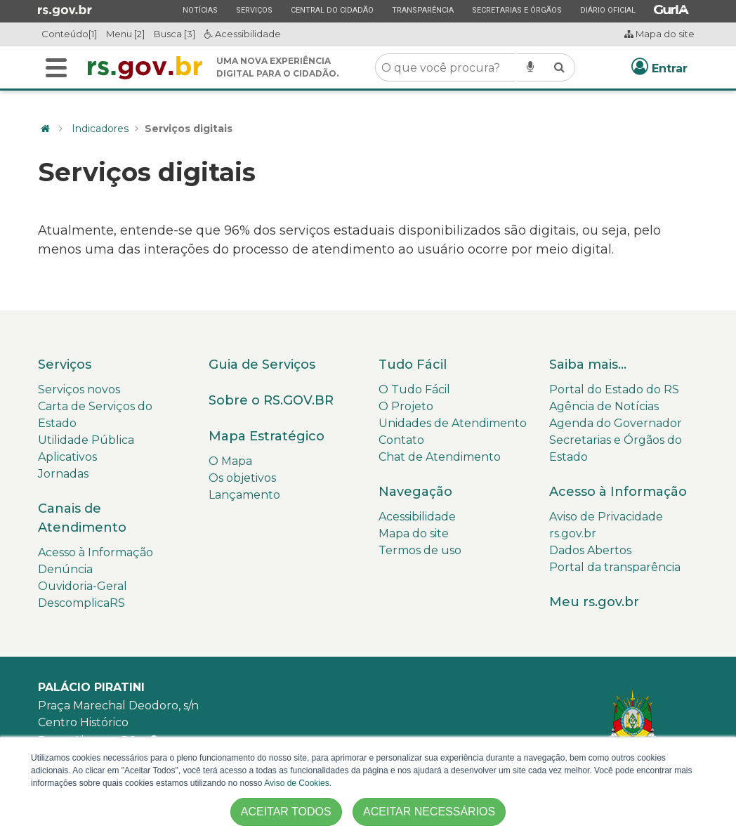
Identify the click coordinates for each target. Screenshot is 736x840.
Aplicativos (67, 457)
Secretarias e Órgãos (516, 10)
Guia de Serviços (262, 364)
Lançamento (244, 494)
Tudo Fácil (413, 364)
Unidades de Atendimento (453, 423)
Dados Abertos (590, 550)
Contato (401, 440)
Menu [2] (125, 33)
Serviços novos (79, 389)
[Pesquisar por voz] (530, 67)
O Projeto (406, 406)
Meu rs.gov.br (594, 602)
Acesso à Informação (95, 552)
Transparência (422, 10)
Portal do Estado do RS (614, 389)
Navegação (415, 491)
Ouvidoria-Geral (82, 586)
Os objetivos (242, 478)
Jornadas (63, 473)
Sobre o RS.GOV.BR (271, 400)
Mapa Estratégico (266, 436)
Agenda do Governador (615, 423)
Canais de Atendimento (82, 518)
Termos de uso (420, 550)
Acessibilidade (242, 33)
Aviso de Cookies (296, 783)
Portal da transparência (615, 567)
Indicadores (100, 128)
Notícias (200, 10)
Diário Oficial (607, 10)
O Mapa (230, 461)
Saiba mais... (587, 364)
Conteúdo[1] (69, 33)
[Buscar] (56, 68)
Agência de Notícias (604, 406)
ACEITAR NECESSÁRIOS (429, 812)
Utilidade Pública (86, 440)
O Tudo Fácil (414, 389)
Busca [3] (174, 33)
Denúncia (65, 569)
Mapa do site (659, 33)
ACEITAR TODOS (286, 812)
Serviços (253, 10)
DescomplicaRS (81, 603)
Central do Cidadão (332, 10)
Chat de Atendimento (440, 457)
